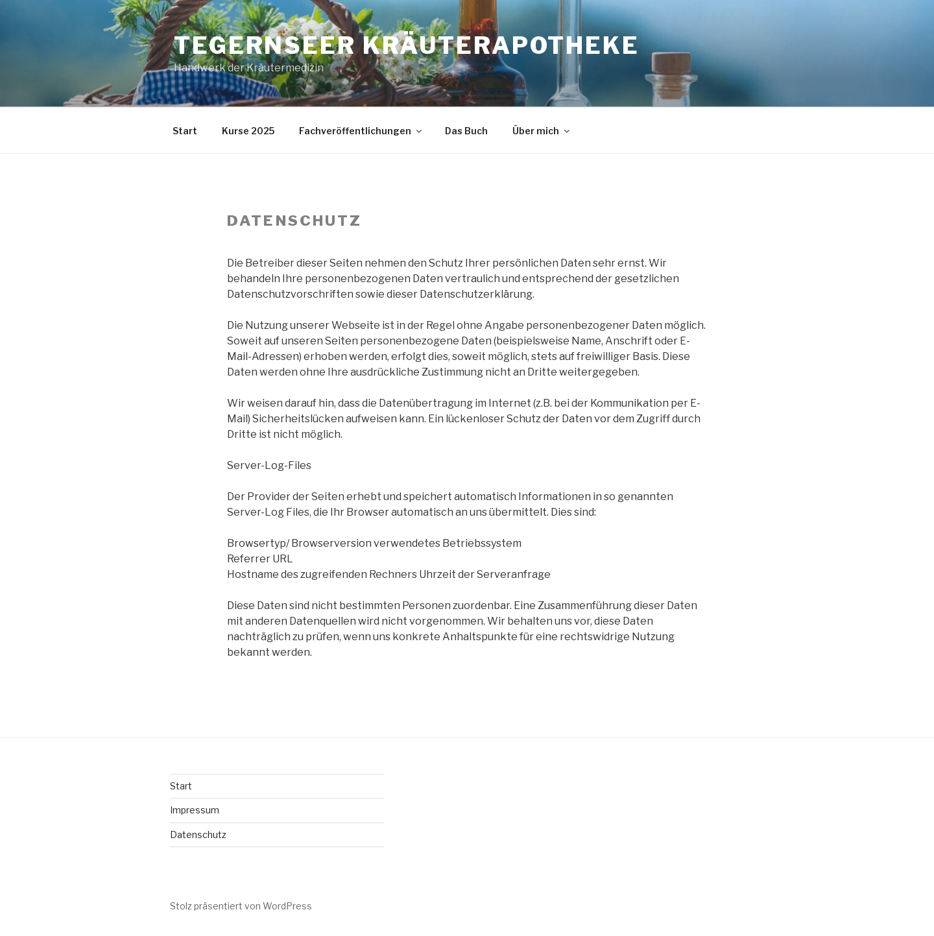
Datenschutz (198, 834)
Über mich (541, 130)
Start (185, 130)
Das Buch (466, 130)
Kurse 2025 (248, 130)
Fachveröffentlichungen (361, 130)
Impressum (194, 809)
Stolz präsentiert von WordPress (241, 905)
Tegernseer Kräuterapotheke (407, 45)
